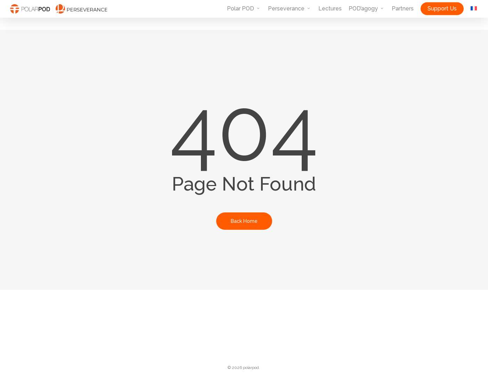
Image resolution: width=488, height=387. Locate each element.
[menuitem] (473, 15)
